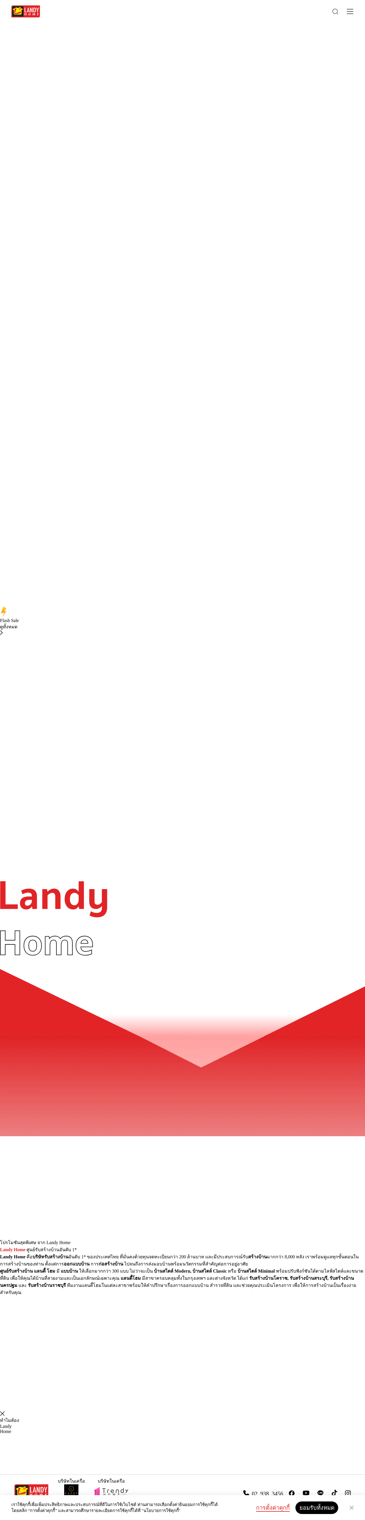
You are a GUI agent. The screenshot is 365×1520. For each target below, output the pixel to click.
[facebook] (292, 1493)
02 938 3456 (267, 1493)
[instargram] (348, 1493)
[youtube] (306, 1493)
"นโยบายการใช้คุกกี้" (161, 1510)
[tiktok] (334, 1493)
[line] (320, 1493)
